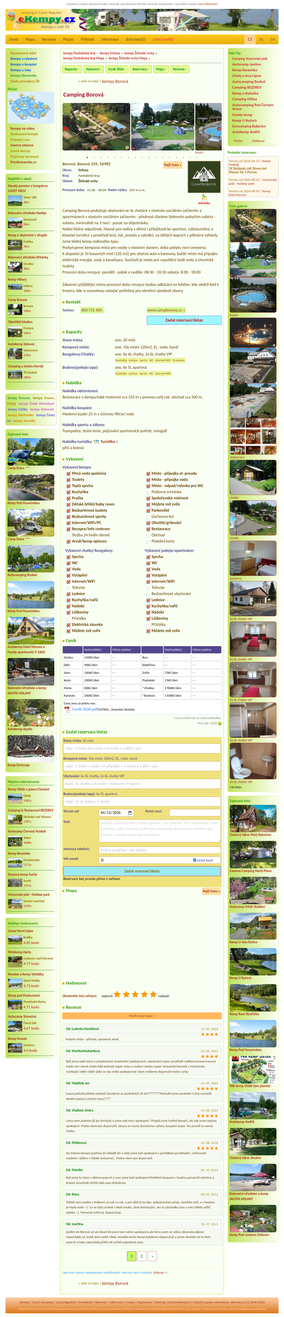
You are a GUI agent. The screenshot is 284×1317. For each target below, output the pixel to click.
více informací (207, 4)
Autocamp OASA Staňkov (247, 907)
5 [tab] (114, 158)
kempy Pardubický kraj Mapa (83, 58)
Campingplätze (66, 1302)
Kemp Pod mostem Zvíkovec (249, 1235)
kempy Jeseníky (24, 421)
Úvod (13, 39)
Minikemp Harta (19, 952)
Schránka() (136, 39)
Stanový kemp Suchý (22, 874)
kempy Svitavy (110, 53)
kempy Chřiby (18, 409)
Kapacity (71, 69)
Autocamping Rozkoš (22, 575)
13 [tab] (169, 158)
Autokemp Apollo (20, 729)
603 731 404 (91, 310)
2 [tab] (94, 158)
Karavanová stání (23, 53)
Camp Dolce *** (19, 468)
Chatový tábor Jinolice (245, 1158)
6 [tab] (121, 158)
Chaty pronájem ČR (24, 81)
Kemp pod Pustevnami (24, 995)
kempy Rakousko (257, 1309)
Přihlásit (87, 39)
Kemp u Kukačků (245, 93)
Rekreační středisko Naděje (27, 213)
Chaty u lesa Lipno (246, 75)
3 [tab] (101, 158)
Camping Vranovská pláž (250, 58)
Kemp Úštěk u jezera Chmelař (29, 789)
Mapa (30, 39)
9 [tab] (142, 158)
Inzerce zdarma (21, 145)
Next (219, 129)
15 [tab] (183, 158)
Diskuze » (159, 1273)
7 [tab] (128, 158)
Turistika (108, 442)
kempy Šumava (19, 398)
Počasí (68, 39)
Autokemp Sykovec (21, 344)
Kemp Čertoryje (19, 765)
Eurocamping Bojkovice (249, 126)
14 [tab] (176, 158)
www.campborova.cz (164, 310)
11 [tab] (156, 158)
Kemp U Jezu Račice (244, 942)
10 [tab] (149, 158)
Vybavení (92, 69)
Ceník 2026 (116, 69)
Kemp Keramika (19, 853)
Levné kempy (20, 151)
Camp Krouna (17, 300)
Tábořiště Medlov (20, 322)
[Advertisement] (30, 1086)
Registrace (145, 1302)
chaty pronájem (211, 1309)
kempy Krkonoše (42, 409)
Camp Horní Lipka (20, 931)
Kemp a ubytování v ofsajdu (27, 235)
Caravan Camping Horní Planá (251, 871)
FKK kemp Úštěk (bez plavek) (250, 1086)
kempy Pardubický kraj (79, 53)
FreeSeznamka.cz (23, 162)
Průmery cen (20, 139)
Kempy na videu (22, 128)
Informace (110, 39)
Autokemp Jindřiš (246, 131)
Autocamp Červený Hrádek (27, 831)
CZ (250, 39)
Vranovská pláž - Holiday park (29, 895)
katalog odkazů (167, 1309)
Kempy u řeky (20, 70)
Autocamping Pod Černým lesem (253, 107)
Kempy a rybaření (23, 58)
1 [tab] (87, 158)
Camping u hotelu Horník (25, 366)
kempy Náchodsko (21, 415)
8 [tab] (135, 158)
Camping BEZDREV (247, 87)
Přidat (238, 141)
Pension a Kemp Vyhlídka (26, 974)
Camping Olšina (244, 99)
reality (93, 1309)
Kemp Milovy (17, 279)
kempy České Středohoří (36, 404)
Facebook (85, 1302)
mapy (187, 1309)
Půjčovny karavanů (24, 156)
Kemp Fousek (17, 1039)
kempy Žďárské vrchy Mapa (128, 58)
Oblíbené (258, 141)
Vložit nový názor (142, 1016)
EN (273, 39)
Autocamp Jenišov (246, 64)
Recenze (49, 39)
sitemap (160, 1302)
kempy (24, 1302)
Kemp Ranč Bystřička (244, 1014)
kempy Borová (115, 81)
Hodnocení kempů (24, 134)
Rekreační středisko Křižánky (28, 257)
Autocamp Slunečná (22, 1016)
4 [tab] (108, 158)
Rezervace (140, 69)
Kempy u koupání (23, 64)
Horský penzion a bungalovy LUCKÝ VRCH (28, 188)
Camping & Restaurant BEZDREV (31, 810)
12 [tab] (162, 158)
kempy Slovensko (23, 75)
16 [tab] (190, 158)
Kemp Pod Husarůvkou (24, 503)
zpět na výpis (90, 81)
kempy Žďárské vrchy (139, 53)
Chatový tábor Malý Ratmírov (250, 835)
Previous (65, 129)
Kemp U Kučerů (244, 120)
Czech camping (42, 1302)
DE (261, 39)
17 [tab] (197, 158)
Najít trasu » (173, 165)
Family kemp (242, 114)
